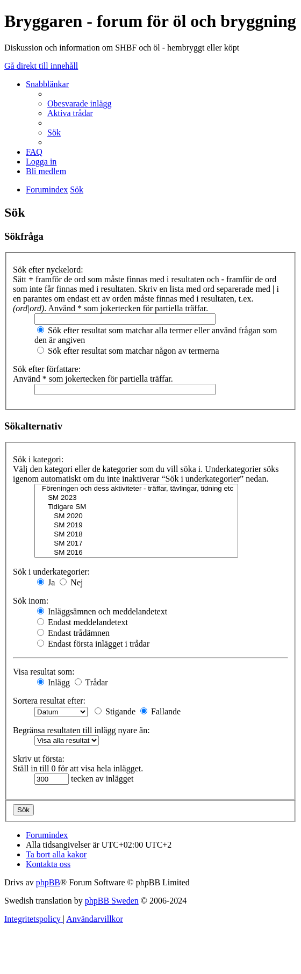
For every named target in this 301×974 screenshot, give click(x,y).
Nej (71, 582)
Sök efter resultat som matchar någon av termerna (128, 350)
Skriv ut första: (38, 758)
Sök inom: (30, 600)
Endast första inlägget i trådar (93, 643)
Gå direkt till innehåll (41, 65)
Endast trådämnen (73, 633)
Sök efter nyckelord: (48, 269)
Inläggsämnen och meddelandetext (102, 611)
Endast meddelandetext (82, 622)
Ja (46, 582)
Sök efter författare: (47, 369)
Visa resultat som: (44, 671)
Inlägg (53, 682)
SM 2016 (136, 552)
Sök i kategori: (38, 459)
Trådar (91, 682)
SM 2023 (136, 498)
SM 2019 (136, 525)
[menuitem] (79, 103)
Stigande (115, 711)
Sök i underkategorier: (51, 571)
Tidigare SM (136, 507)
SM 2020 (136, 516)
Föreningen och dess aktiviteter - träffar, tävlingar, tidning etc (136, 488)
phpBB (48, 882)
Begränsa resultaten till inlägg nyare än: (81, 730)
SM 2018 (136, 534)
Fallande (160, 711)
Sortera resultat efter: (49, 700)
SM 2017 (136, 543)
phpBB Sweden (112, 900)
